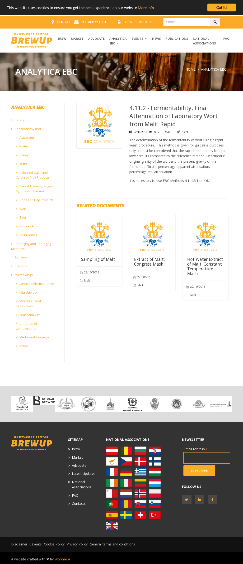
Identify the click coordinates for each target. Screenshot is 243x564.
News (156, 38)
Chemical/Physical (26, 129)
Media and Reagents (32, 337)
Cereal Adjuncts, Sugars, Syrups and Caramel (35, 188)
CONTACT (63, 22)
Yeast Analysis (28, 315)
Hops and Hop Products (35, 200)
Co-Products (26, 235)
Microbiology (22, 275)
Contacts (79, 503)
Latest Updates (83, 473)
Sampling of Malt (98, 259)
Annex (22, 346)
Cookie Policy (54, 544)
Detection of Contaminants (26, 326)
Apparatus (25, 137)
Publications (177, 38)
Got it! (221, 7)
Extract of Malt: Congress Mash (149, 261)
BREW (62, 38)
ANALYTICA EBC (118, 41)
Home (191, 69)
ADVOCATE (96, 38)
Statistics (19, 266)
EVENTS (137, 38)
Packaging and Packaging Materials (31, 246)
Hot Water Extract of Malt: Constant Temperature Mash (205, 266)
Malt (21, 164)
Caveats (35, 544)
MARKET (77, 38)
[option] (22, 404)
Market (77, 457)
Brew (76, 449)
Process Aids (27, 226)
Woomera (62, 559)
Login (128, 22)
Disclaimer (19, 544)
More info (146, 7)
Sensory (19, 257)
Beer (21, 217)
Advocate (79, 465)
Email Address (195, 449)
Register (145, 22)
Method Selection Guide (35, 284)
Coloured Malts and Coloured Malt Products (33, 175)
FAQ (226, 38)
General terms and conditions (112, 544)
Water (22, 146)
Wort (21, 209)
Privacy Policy (77, 544)
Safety (17, 120)
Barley (22, 155)
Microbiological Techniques (28, 303)
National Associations (204, 41)
